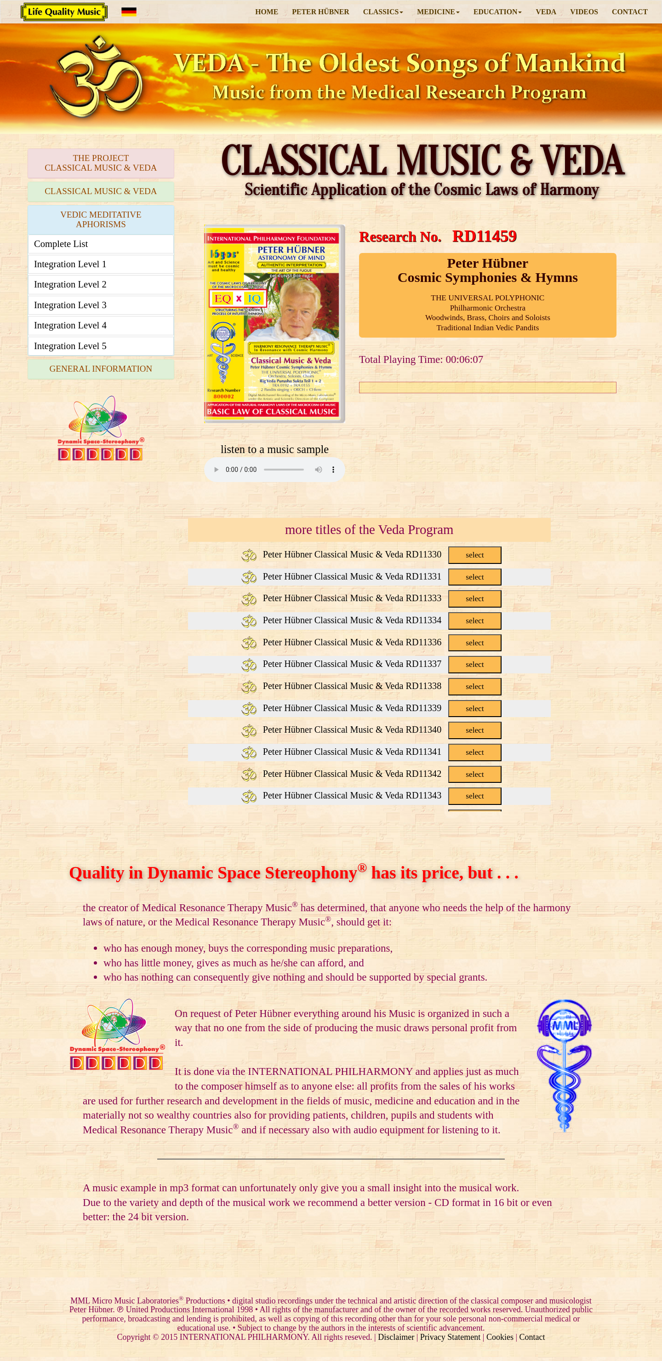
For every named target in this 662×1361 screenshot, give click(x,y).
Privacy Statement (450, 1337)
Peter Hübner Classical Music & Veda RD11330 (371, 554)
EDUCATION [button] (498, 12)
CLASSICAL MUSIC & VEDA (101, 191)
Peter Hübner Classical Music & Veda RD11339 (371, 708)
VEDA (546, 12)
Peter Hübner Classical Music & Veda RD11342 (371, 774)
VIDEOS (584, 12)
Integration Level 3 (70, 305)
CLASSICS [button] (383, 12)
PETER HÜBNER (320, 12)
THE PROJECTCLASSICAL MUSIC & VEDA (101, 162)
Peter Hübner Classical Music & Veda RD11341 (371, 752)
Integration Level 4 (70, 325)
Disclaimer (396, 1337)
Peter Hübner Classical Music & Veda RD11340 (371, 729)
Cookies (500, 1337)
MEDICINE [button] (438, 12)
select (475, 555)
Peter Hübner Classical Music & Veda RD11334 (371, 620)
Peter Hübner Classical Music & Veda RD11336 (371, 642)
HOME (266, 12)
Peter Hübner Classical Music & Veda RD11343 (371, 795)
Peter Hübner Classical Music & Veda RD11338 (371, 686)
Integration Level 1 (70, 264)
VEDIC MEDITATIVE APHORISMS (100, 219)
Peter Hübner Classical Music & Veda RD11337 (371, 664)
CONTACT (630, 12)
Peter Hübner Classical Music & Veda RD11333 (371, 598)
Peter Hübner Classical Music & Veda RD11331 (371, 576)
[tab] (101, 163)
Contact (532, 1337)
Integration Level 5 (70, 346)
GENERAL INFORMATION (101, 368)
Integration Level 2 (70, 284)
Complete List (61, 244)
